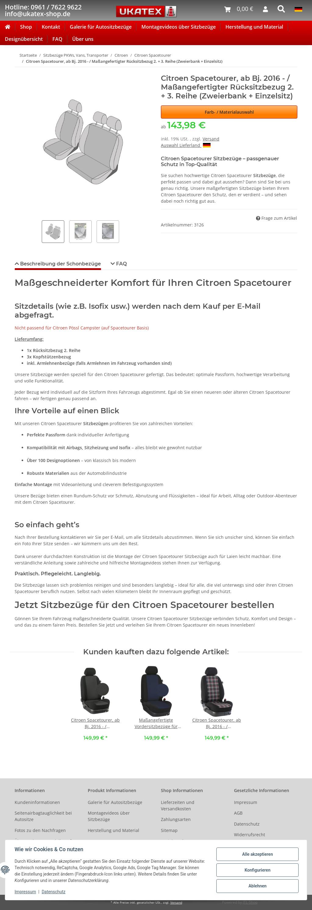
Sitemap (169, 830)
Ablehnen (257, 885)
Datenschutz (247, 824)
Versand (211, 139)
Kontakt (51, 26)
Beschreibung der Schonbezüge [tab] (60, 264)
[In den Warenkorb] (19, 70)
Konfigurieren (257, 870)
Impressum (245, 802)
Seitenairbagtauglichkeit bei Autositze (43, 816)
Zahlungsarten (176, 819)
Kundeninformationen (37, 802)
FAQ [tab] (121, 264)
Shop (26, 26)
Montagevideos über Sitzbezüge (178, 26)
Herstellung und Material (254, 26)
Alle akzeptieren (257, 854)
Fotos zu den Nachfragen (40, 830)
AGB (238, 813)
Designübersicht (24, 39)
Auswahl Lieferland (186, 145)
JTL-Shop (250, 902)
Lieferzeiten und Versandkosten (177, 805)
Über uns (83, 39)
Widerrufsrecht (249, 834)
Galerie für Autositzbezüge (101, 26)
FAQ (57, 39)
